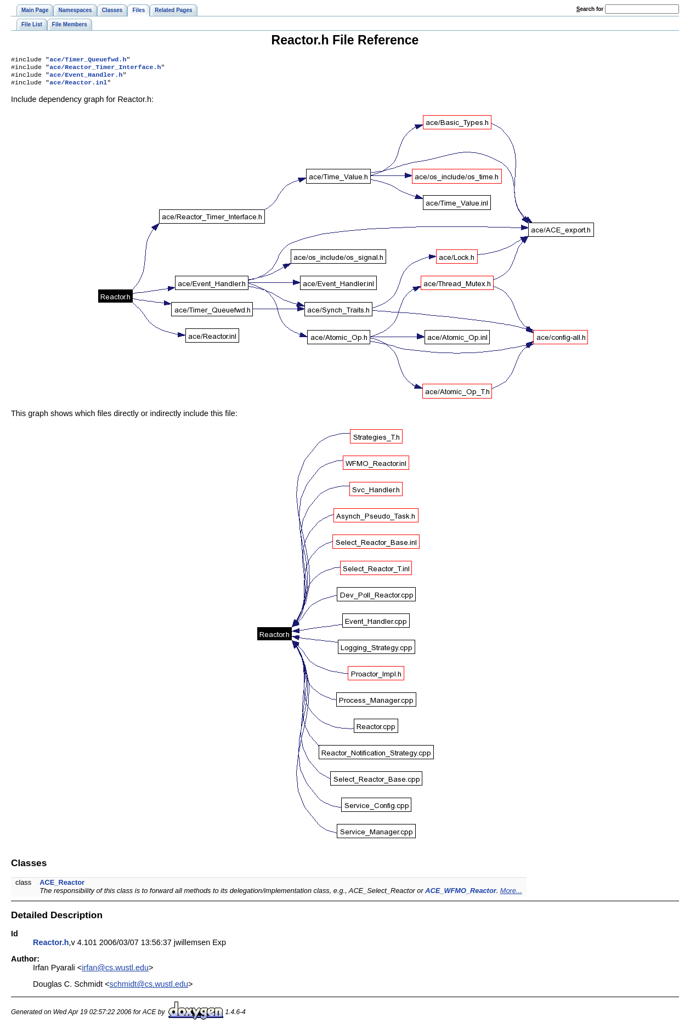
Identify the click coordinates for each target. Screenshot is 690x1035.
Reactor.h (51, 946)
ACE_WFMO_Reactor (460, 895)
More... (511, 895)
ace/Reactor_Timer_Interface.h (105, 69)
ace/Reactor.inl (78, 86)
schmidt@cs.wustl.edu (149, 988)
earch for (590, 9)
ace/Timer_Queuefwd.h (87, 60)
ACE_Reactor (61, 887)
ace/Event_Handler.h (85, 77)
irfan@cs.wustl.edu (115, 972)
